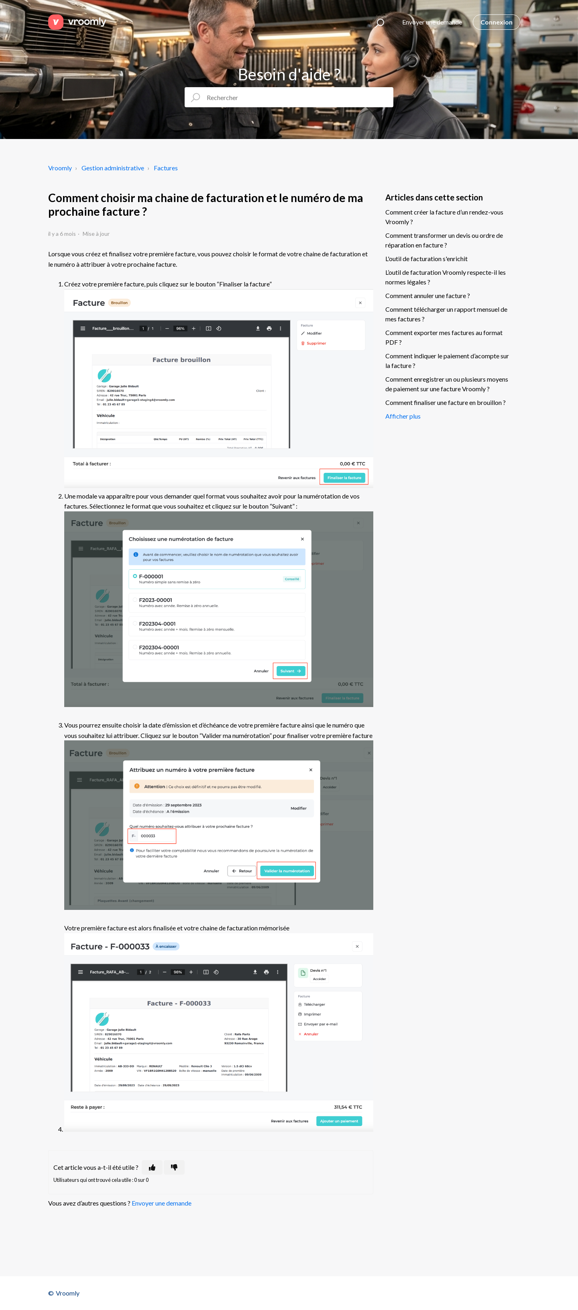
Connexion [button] (496, 22)
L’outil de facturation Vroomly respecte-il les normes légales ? (445, 277)
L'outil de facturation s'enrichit (426, 258)
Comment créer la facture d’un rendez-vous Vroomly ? (444, 216)
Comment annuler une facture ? (427, 295)
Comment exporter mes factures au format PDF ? (444, 337)
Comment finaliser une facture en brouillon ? (445, 402)
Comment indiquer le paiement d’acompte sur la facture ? (447, 360)
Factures (166, 168)
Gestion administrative (112, 168)
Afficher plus (403, 416)
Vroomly (60, 168)
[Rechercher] (289, 97)
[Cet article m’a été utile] (152, 1167)
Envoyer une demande (432, 22)
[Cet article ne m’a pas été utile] (174, 1167)
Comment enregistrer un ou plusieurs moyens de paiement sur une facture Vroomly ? (446, 383)
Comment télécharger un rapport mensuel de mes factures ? (446, 314)
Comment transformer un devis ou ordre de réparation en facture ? (444, 240)
